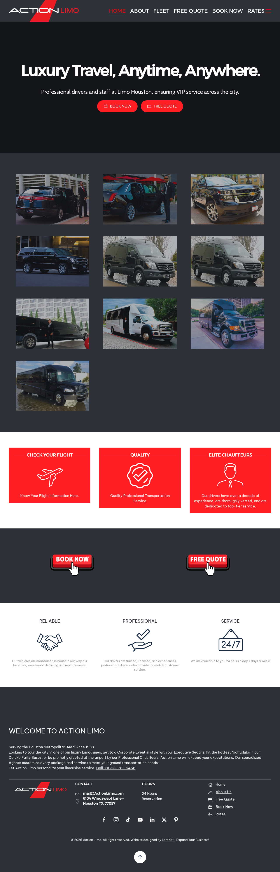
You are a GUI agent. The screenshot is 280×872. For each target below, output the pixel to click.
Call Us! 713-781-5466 (115, 768)
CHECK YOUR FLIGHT (50, 455)
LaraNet (168, 840)
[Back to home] (44, 11)
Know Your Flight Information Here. (49, 495)
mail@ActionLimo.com (103, 793)
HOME (117, 11)
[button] (268, 11)
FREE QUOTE (191, 11)
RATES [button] (255, 11)
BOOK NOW (227, 11)
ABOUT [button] (139, 11)
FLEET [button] (161, 11)
